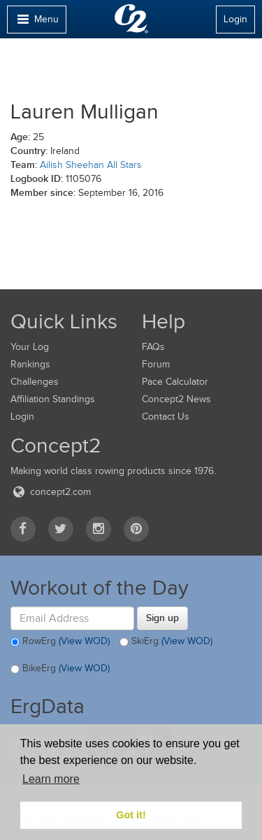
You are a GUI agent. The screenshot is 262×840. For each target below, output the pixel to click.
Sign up (162, 617)
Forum (156, 364)
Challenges (34, 381)
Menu (36, 22)
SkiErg (165, 642)
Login (235, 19)
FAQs (153, 347)
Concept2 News (176, 399)
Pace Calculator (175, 381)
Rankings (30, 364)
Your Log (29, 347)
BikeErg (60, 669)
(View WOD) (84, 641)
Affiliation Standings (52, 399)
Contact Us (165, 416)
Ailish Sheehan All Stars (91, 165)
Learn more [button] (51, 779)
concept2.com (50, 492)
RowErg (60, 642)
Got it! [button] (130, 814)
